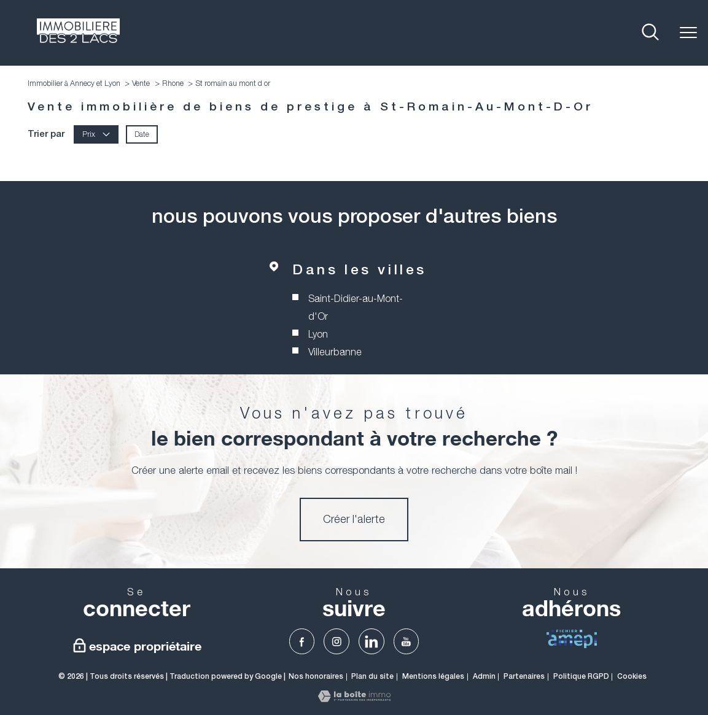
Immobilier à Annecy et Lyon (74, 83)
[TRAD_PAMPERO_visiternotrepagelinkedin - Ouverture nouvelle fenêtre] (371, 641)
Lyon (318, 333)
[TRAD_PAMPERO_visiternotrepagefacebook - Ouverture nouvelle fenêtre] (302, 641)
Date (141, 134)
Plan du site (372, 676)
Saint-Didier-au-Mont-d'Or (355, 307)
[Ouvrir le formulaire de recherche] (650, 33)
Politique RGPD (581, 676)
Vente (141, 83)
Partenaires (524, 676)
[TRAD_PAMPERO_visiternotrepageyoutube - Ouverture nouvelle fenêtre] (406, 641)
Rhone (173, 83)
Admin (484, 676)
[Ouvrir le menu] (688, 32)
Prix (96, 134)
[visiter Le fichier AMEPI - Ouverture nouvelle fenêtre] (572, 639)
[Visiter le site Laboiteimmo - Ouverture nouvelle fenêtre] (354, 698)
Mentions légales (433, 676)
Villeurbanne (335, 351)
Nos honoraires (316, 676)
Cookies (632, 676)
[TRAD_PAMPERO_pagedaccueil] (78, 39)
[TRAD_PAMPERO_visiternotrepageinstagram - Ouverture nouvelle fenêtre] (336, 641)
